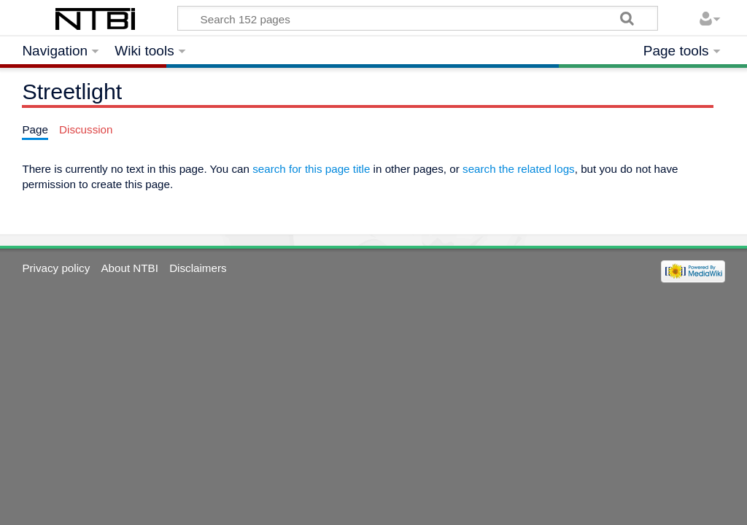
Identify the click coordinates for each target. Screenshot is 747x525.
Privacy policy (56, 268)
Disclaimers (197, 268)
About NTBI (129, 268)
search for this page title (311, 169)
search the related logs (518, 169)
